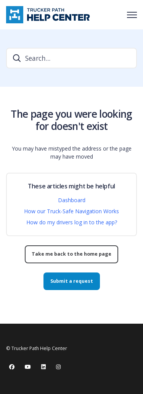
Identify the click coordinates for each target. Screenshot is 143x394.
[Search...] (71, 58)
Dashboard (71, 200)
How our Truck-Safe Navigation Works (71, 211)
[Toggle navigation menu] (132, 14)
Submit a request (71, 281)
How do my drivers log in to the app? (71, 222)
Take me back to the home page (71, 254)
